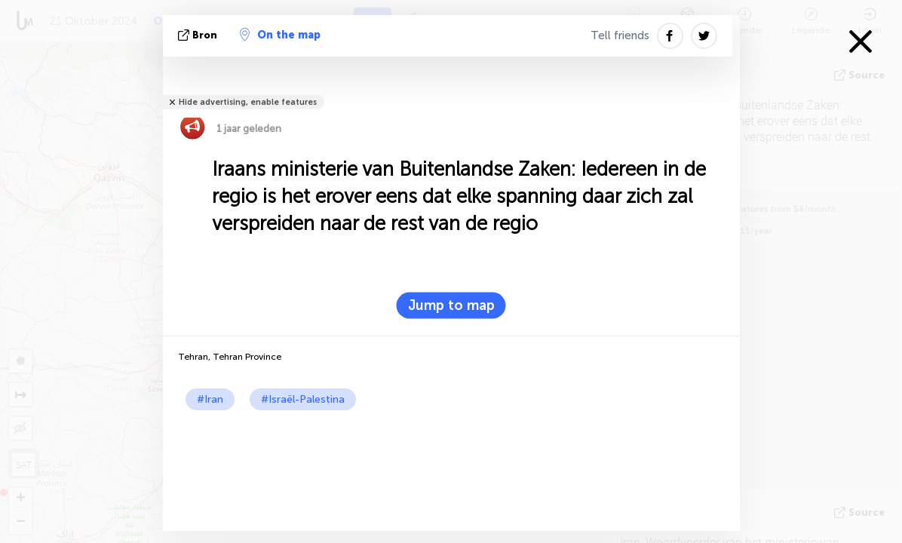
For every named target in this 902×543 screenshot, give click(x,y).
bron (199, 35)
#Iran (210, 399)
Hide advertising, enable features (248, 102)
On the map (280, 34)
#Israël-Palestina (303, 399)
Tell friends (620, 35)
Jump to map (451, 305)
